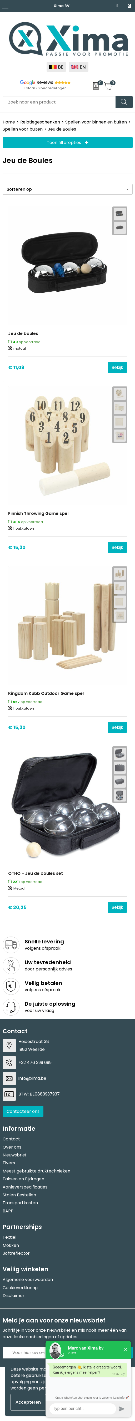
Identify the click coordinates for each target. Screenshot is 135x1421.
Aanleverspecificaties (25, 1187)
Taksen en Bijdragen (23, 1179)
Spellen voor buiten (23, 129)
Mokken (11, 1245)
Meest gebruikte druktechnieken (36, 1171)
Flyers (9, 1163)
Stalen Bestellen (19, 1195)
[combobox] (59, 102)
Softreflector (16, 1253)
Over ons (12, 1147)
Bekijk (117, 367)
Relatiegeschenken (40, 122)
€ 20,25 (17, 907)
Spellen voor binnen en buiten (96, 122)
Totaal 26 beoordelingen (45, 88)
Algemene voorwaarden (28, 1280)
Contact (11, 1139)
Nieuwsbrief (15, 1155)
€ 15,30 (17, 547)
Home (9, 122)
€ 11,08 (16, 367)
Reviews (45, 82)
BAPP (8, 1211)
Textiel (9, 1237)
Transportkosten (20, 1203)
